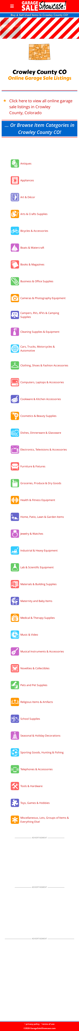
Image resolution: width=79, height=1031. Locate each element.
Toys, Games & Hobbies (35, 803)
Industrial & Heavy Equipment (39, 550)
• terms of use (47, 1024)
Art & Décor (27, 197)
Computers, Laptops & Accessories (42, 382)
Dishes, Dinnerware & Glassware (40, 433)
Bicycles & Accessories (34, 231)
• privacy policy (32, 1024)
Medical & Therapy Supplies (37, 618)
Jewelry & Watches (31, 533)
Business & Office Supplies (36, 281)
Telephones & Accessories (36, 769)
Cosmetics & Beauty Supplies (38, 416)
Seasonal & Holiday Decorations (40, 735)
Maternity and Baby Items (36, 601)
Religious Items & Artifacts (36, 702)
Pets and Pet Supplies (33, 685)
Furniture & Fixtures (32, 466)
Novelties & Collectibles (35, 668)
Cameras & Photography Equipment (43, 298)
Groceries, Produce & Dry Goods (40, 483)
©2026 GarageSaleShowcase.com (40, 1028)
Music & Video (29, 634)
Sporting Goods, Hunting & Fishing (42, 752)
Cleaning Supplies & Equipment (39, 332)
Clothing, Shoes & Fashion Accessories (44, 365)
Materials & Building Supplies (38, 584)
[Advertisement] (39, 147)
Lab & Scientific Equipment (37, 567)
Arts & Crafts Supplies (34, 214)
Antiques (25, 163)
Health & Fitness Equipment (37, 500)
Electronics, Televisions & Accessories (43, 449)
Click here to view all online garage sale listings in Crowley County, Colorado (40, 106)
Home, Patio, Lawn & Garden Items (42, 517)
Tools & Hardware (31, 786)
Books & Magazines (32, 264)
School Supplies (30, 719)
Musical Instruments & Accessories (42, 651)
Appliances (27, 180)
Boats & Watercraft (32, 247)
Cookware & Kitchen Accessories (40, 399)
